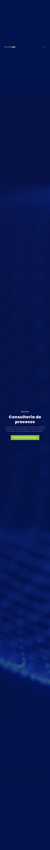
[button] (43, 47)
